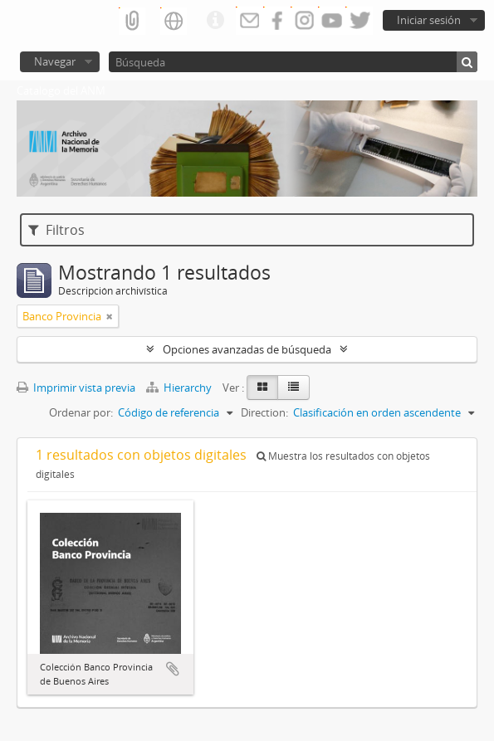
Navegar (55, 61)
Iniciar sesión (429, 19)
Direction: (264, 412)
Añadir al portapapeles (172, 669)
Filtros (56, 230)
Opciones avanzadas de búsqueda (247, 349)
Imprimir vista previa (76, 387)
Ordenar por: (81, 412)
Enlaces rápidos (215, 20)
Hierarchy (180, 387)
